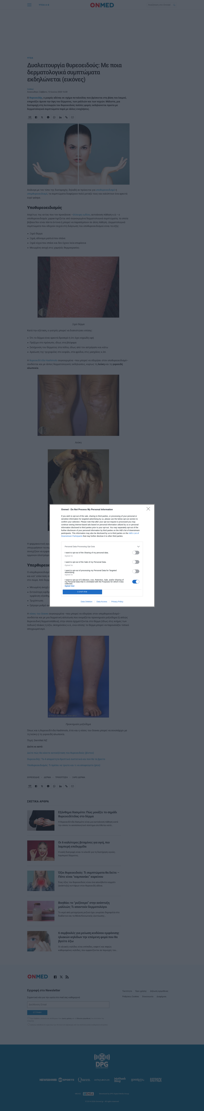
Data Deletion (86, 602)
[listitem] (102, 546)
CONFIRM (82, 592)
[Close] (149, 509)
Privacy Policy (117, 602)
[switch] (135, 552)
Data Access (101, 602)
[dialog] (102, 555)
